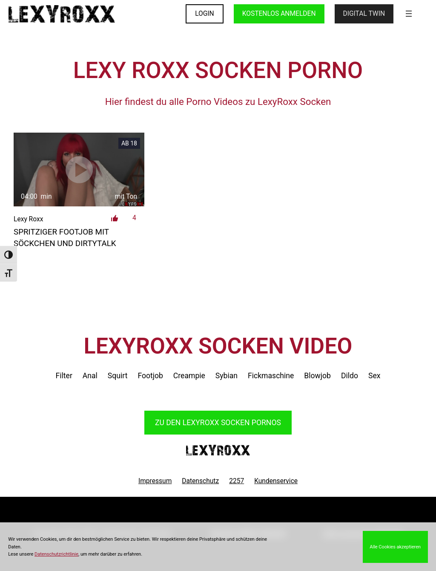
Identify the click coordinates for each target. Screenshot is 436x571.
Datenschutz (200, 481)
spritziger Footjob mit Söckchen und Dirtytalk (65, 237)
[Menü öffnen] (409, 14)
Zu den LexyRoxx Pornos (218, 422)
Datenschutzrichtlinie (56, 554)
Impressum (155, 481)
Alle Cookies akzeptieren (395, 547)
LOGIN (204, 13)
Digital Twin (364, 13)
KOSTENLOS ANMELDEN (279, 13)
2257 (236, 481)
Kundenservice (276, 481)
